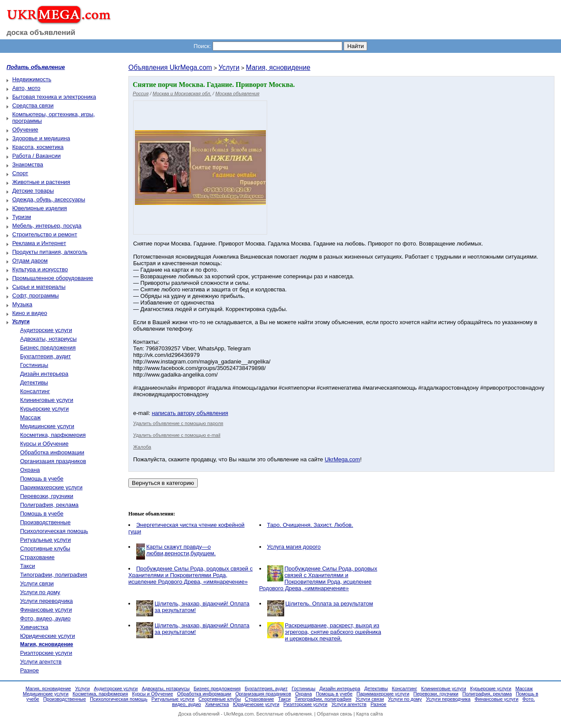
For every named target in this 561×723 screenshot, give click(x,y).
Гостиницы (34, 365)
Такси (27, 566)
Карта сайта (369, 713)
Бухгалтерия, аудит (45, 356)
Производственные (45, 522)
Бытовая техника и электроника (54, 96)
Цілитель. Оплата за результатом (329, 603)
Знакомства (27, 164)
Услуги (228, 67)
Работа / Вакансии (36, 155)
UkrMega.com (342, 459)
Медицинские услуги (47, 426)
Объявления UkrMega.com (170, 67)
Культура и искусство (40, 269)
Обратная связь (334, 713)
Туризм (21, 217)
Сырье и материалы (38, 287)
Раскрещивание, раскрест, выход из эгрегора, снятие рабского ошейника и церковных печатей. (333, 632)
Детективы (34, 382)
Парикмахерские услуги (51, 487)
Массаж (30, 417)
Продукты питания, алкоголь (49, 252)
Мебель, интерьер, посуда (47, 225)
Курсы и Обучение (44, 443)
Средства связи (33, 105)
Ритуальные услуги (45, 539)
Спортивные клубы (45, 548)
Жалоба (142, 447)
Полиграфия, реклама (49, 505)
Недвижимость (31, 79)
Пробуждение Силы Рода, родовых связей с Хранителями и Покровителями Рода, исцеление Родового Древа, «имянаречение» (190, 575)
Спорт (20, 173)
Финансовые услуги (46, 609)
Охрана (30, 470)
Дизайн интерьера (44, 373)
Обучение (25, 129)
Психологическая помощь (54, 531)
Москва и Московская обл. (182, 93)
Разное (29, 670)
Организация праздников (53, 461)
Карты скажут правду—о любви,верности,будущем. (181, 550)
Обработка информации (52, 452)
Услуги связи (37, 583)
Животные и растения (41, 182)
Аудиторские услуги (46, 330)
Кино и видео (29, 313)
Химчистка (34, 627)
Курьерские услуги (44, 408)
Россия (140, 93)
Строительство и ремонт (44, 234)
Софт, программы (35, 295)
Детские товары (33, 190)
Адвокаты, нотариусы (48, 339)
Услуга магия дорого (294, 546)
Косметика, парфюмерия (53, 435)
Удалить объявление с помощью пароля (178, 423)
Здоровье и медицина (41, 138)
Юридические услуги (47, 636)
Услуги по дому (40, 592)
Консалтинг (35, 391)
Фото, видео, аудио (45, 618)
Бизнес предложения (48, 347)
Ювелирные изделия (39, 208)
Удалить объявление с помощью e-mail (176, 435)
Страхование (37, 557)
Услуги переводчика (46, 601)
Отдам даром (30, 260)
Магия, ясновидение (278, 67)
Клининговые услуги (46, 400)
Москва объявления (237, 93)
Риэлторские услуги (46, 653)
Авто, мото (26, 88)
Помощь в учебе (41, 478)
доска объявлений (41, 32)
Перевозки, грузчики (46, 496)
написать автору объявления (190, 413)
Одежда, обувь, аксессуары (48, 199)
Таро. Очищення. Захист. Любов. (310, 525)
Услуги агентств (41, 661)
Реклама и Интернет (39, 243)
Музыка (22, 304)
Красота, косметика (38, 147)
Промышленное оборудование (52, 278)
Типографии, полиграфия (53, 574)
